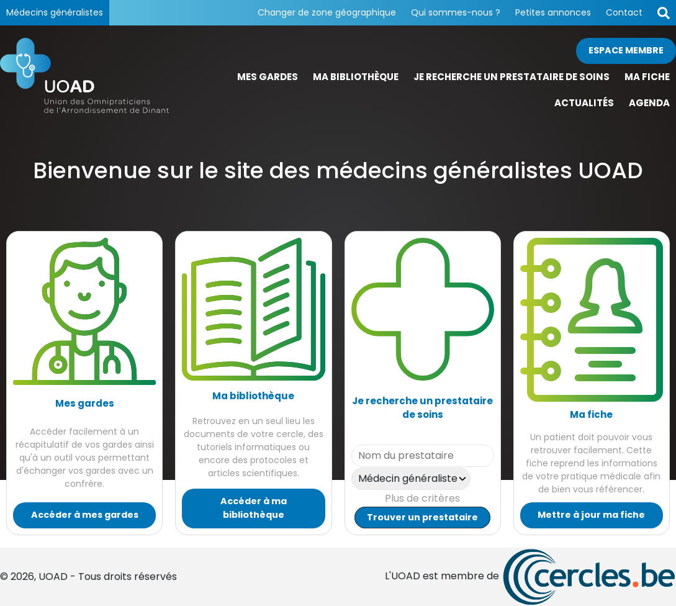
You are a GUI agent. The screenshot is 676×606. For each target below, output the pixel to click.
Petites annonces (553, 12)
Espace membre (626, 50)
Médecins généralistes (54, 12)
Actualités (584, 102)
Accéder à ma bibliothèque (253, 508)
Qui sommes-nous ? (455, 12)
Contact (624, 12)
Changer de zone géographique (327, 12)
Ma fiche (647, 76)
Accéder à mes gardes (84, 515)
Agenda (649, 102)
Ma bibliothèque (356, 76)
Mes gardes (267, 76)
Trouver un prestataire (422, 517)
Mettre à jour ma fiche (591, 515)
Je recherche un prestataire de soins (511, 76)
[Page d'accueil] (84, 77)
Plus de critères (422, 498)
